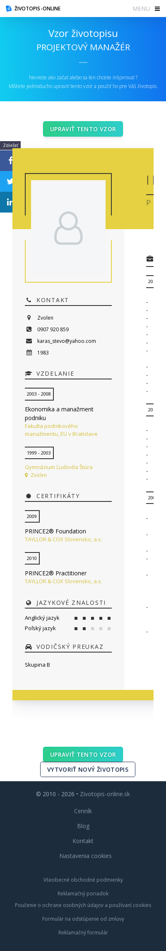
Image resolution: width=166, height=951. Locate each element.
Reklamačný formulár (83, 932)
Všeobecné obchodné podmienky (83, 879)
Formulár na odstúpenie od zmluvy (83, 918)
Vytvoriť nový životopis (87, 769)
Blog (83, 826)
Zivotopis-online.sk (105, 794)
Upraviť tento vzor (83, 129)
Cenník (83, 811)
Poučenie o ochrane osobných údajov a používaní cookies (83, 905)
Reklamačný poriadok (83, 893)
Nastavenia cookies (85, 856)
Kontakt (83, 841)
